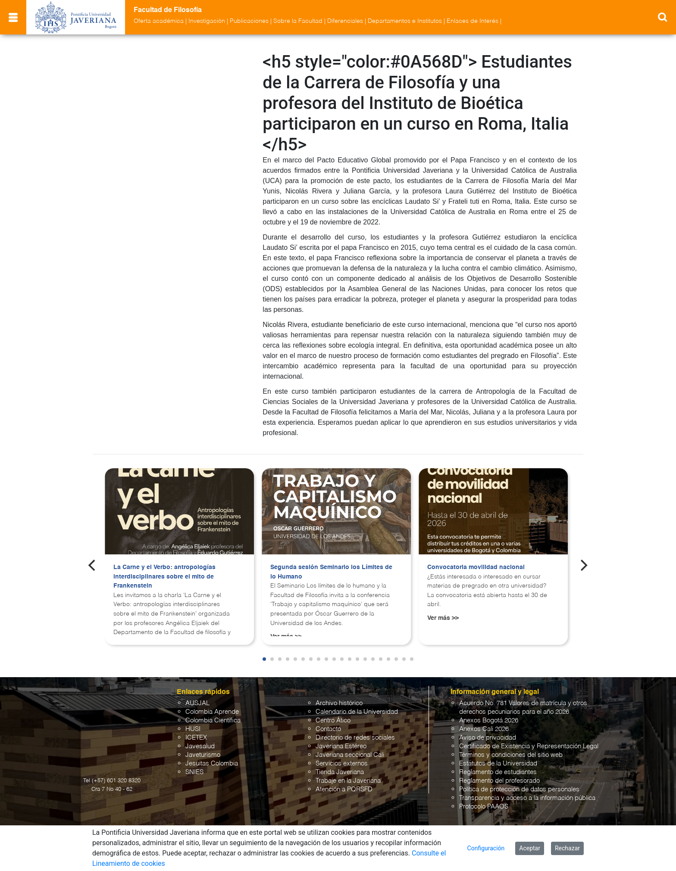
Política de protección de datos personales (519, 789)
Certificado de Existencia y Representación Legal (528, 746)
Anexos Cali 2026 (484, 729)
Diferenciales (345, 21)
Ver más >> (443, 618)
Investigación (206, 21)
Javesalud (200, 746)
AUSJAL (197, 703)
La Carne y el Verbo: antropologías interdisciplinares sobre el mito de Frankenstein (164, 576)
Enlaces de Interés (472, 21)
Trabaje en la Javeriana (348, 781)
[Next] (583, 565)
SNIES (194, 772)
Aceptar (529, 848)
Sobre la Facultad (297, 21)
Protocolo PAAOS (483, 806)
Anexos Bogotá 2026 (488, 720)
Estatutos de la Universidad (498, 763)
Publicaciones (249, 21)
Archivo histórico (339, 703)
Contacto (328, 729)
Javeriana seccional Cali (350, 755)
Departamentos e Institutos (405, 21)
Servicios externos (342, 763)
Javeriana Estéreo (341, 746)
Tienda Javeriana (340, 772)
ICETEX (196, 737)
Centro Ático (333, 720)
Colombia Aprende (212, 712)
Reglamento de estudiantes (498, 772)
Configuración (486, 848)
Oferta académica (159, 21)
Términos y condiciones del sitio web (511, 755)
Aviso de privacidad (487, 737)
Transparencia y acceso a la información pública (527, 798)
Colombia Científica (213, 720)
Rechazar (567, 848)
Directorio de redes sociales (355, 737)
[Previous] (92, 565)
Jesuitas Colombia (211, 763)
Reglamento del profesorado (499, 781)
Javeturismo (202, 755)
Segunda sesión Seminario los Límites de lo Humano (331, 572)
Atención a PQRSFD (344, 789)
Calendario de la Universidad (357, 712)
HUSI (192, 729)
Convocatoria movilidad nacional (476, 567)
